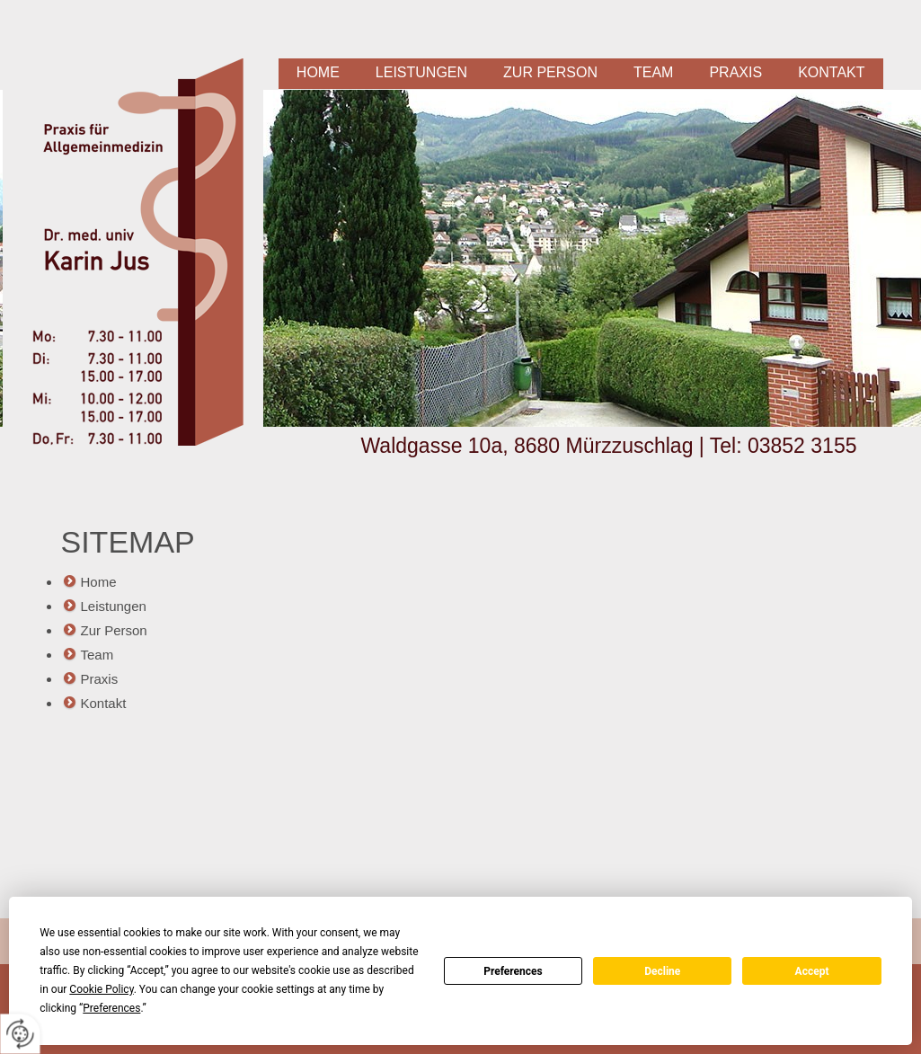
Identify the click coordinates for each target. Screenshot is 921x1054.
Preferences (513, 971)
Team (653, 72)
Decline (662, 971)
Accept (812, 971)
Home (318, 72)
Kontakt (831, 72)
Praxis (735, 72)
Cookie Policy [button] (101, 989)
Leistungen (421, 72)
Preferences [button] (111, 1008)
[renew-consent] (20, 1034)
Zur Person (550, 72)
